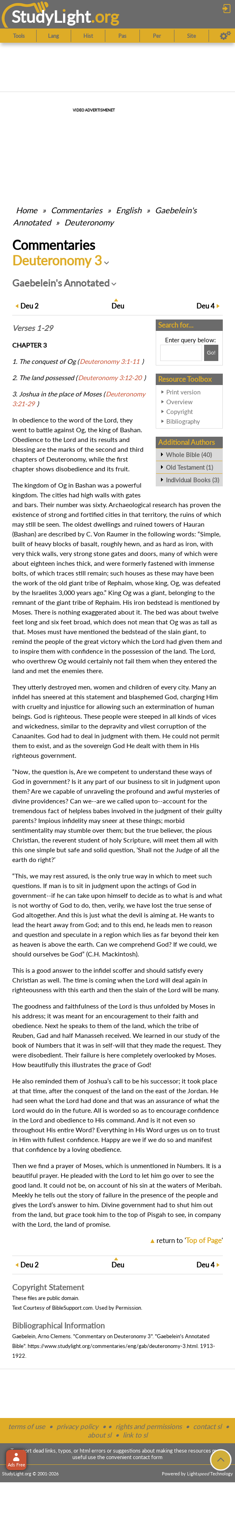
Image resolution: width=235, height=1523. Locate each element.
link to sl (135, 1435)
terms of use (26, 1426)
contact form (148, 1457)
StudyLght (51, 16)
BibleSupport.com (72, 1307)
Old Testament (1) (189, 467)
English (128, 210)
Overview (179, 401)
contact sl (207, 1426)
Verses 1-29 (32, 328)
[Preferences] (225, 36)
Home (26, 210)
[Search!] (211, 353)
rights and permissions (148, 1426)
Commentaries (76, 210)
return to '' (190, 1240)
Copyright (179, 411)
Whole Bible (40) (189, 454)
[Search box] (181, 353)
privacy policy (77, 1426)
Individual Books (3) (192, 480)
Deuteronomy (88, 222)
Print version (183, 392)
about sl (99, 1435)
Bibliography (183, 421)
